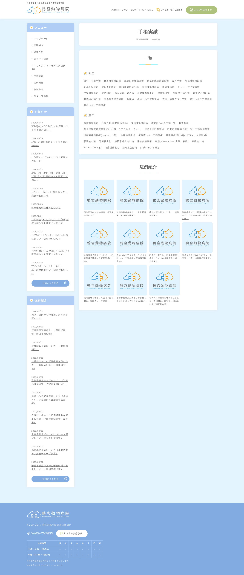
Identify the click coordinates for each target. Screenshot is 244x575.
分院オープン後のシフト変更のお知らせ (50, 159)
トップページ (41, 38)
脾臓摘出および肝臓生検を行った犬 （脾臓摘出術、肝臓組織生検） (50, 365)
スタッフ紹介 (41, 58)
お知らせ (39, 89)
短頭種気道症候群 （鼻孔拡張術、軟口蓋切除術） (49, 332)
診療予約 (39, 52)
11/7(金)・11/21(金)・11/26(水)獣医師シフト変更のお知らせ (50, 237)
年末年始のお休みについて (46, 207)
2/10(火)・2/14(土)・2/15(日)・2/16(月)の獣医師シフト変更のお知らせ (50, 176)
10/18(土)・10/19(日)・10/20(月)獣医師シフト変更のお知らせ (50, 252)
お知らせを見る (51, 283)
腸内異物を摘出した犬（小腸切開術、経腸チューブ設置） (50, 452)
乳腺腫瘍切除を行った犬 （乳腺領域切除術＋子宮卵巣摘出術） (50, 382)
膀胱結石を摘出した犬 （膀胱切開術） (50, 347)
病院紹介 (39, 45)
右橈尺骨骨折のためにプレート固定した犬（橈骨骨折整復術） (50, 436)
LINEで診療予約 (203, 9)
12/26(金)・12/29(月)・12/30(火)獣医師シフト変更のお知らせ (50, 221)
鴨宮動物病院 (142, 39)
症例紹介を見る (51, 479)
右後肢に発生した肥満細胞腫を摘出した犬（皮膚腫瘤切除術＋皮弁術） (50, 419)
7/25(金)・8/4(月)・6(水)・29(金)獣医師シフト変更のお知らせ (50, 270)
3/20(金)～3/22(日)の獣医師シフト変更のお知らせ (50, 128)
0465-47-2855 (172, 9)
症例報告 (39, 82)
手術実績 (39, 75)
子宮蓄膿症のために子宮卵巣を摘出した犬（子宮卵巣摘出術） (50, 467)
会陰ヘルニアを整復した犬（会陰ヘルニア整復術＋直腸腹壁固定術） (50, 400)
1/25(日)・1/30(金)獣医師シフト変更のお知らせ (49, 194)
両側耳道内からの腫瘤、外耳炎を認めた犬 (50, 316)
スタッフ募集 (41, 96)
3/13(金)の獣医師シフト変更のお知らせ (50, 143)
